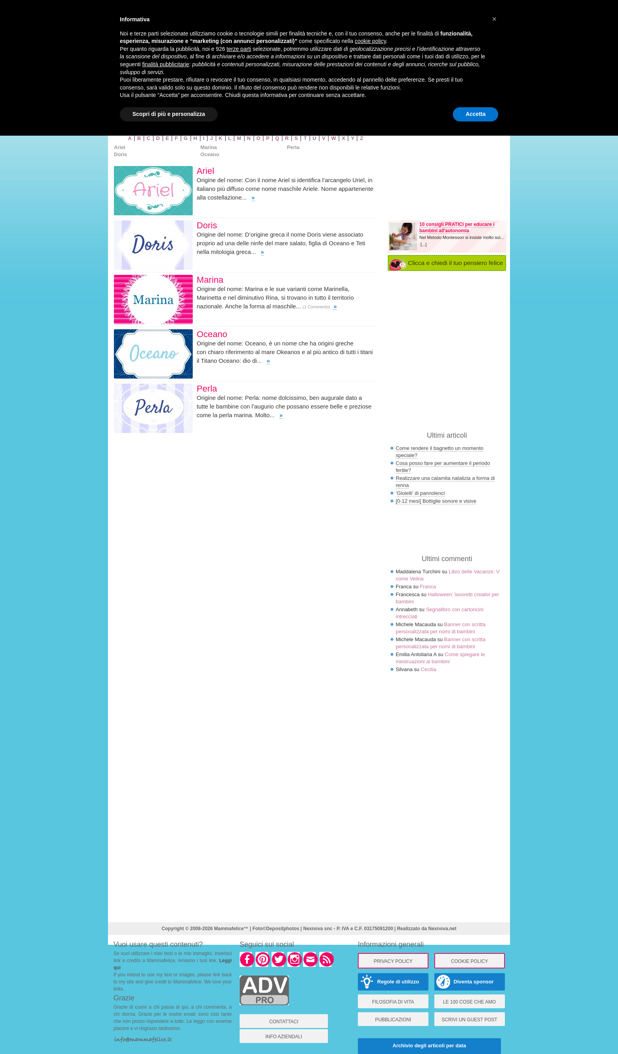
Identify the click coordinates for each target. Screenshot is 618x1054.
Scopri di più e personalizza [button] (168, 114)
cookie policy (370, 41)
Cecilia (428, 669)
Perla (293, 147)
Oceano (209, 154)
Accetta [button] (475, 114)
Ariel (119, 147)
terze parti (239, 49)
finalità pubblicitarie (165, 64)
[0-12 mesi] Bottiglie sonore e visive (436, 501)
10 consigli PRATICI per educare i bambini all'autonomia (457, 227)
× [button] (494, 19)
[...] (423, 244)
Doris (120, 154)
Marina (208, 147)
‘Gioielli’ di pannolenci (420, 493)
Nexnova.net (442, 928)
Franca (428, 586)
